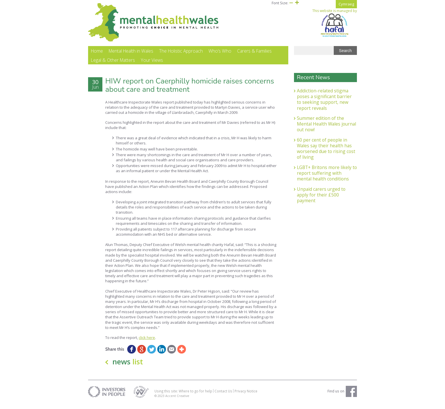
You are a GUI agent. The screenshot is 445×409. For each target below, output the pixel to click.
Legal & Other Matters (113, 65)
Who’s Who (219, 56)
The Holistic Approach (181, 56)
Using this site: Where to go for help (183, 396)
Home (97, 56)
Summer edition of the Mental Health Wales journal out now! (326, 129)
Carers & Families (254, 56)
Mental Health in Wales (131, 56)
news (127, 367)
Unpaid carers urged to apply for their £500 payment (321, 200)
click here (147, 342)
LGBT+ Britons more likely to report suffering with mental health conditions (327, 178)
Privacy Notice (246, 396)
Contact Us (223, 396)
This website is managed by (334, 23)
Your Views (152, 65)
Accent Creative (177, 400)
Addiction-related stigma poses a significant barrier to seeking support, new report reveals (324, 104)
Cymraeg (346, 4)
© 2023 (159, 400)
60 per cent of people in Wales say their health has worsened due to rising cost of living (326, 153)
